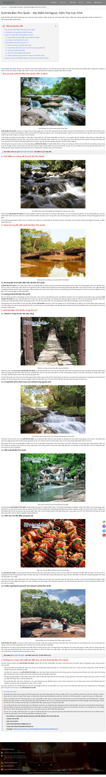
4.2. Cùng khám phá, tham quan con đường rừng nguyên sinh (25, 47)
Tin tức (81, 2)
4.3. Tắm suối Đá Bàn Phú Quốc (15, 50)
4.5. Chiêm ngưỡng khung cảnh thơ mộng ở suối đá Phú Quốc (25, 55)
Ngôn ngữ (98, 2)
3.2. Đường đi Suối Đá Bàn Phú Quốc (17, 40)
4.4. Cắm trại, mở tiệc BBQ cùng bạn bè (17, 53)
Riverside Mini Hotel (10, 691)
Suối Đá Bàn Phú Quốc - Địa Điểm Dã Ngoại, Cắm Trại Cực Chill (28, 7)
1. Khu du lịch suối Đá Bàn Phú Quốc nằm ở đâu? (19, 29)
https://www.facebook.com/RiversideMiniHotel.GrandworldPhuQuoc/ (35, 729)
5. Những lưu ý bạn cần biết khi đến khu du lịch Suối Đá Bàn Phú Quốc (26, 58)
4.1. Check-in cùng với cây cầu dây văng (18, 45)
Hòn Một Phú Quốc (18, 655)
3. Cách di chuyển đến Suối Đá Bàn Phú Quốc (18, 35)
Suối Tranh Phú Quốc (26, 151)
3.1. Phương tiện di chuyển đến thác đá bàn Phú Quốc (22, 37)
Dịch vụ (63, 2)
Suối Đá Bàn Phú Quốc (8, 68)
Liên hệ (88, 2)
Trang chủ (4, 7)
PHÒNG (54, 2)
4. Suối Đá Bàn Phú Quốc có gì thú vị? (16, 42)
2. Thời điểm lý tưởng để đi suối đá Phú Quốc (18, 32)
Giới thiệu (73, 2)
